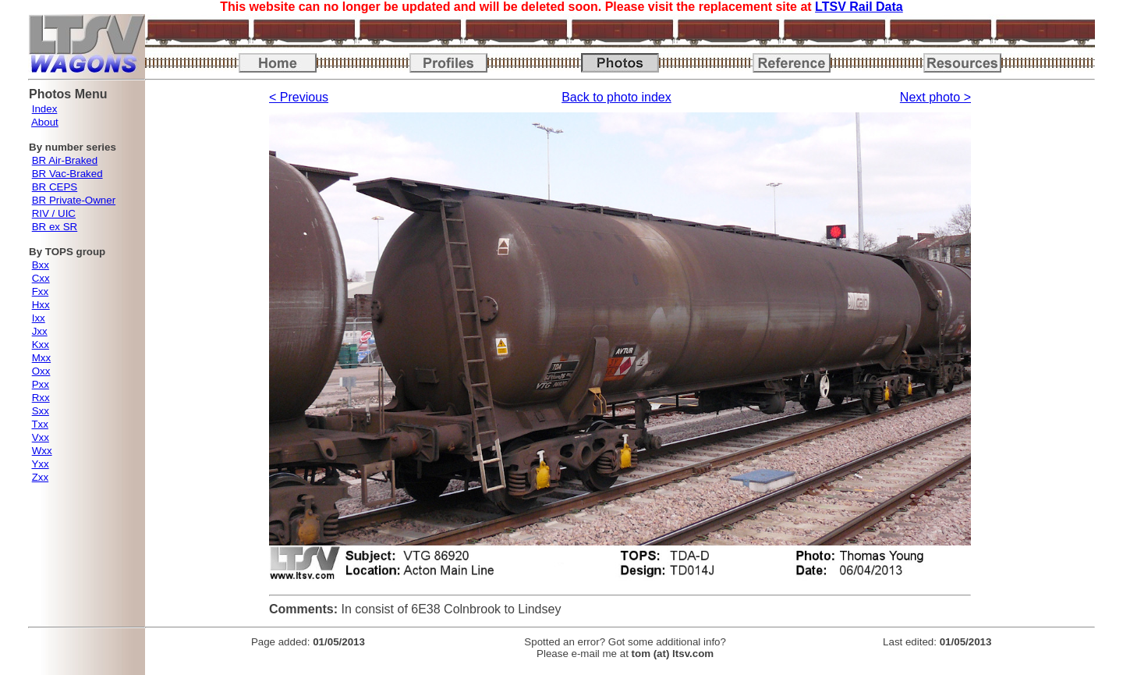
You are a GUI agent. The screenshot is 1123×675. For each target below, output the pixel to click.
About (44, 122)
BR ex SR (55, 227)
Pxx (40, 384)
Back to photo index (616, 97)
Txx (39, 424)
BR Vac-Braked (67, 173)
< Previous (298, 97)
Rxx (41, 397)
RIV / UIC (54, 213)
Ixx (38, 318)
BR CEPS (55, 187)
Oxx (41, 371)
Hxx (41, 305)
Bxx (40, 265)
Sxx (40, 411)
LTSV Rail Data (859, 6)
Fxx (40, 291)
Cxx (41, 278)
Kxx (40, 344)
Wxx (42, 451)
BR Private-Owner (73, 200)
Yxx (39, 464)
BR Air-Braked (64, 160)
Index (45, 109)
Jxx (40, 331)
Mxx (41, 358)
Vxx (40, 437)
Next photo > (935, 97)
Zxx (40, 477)
